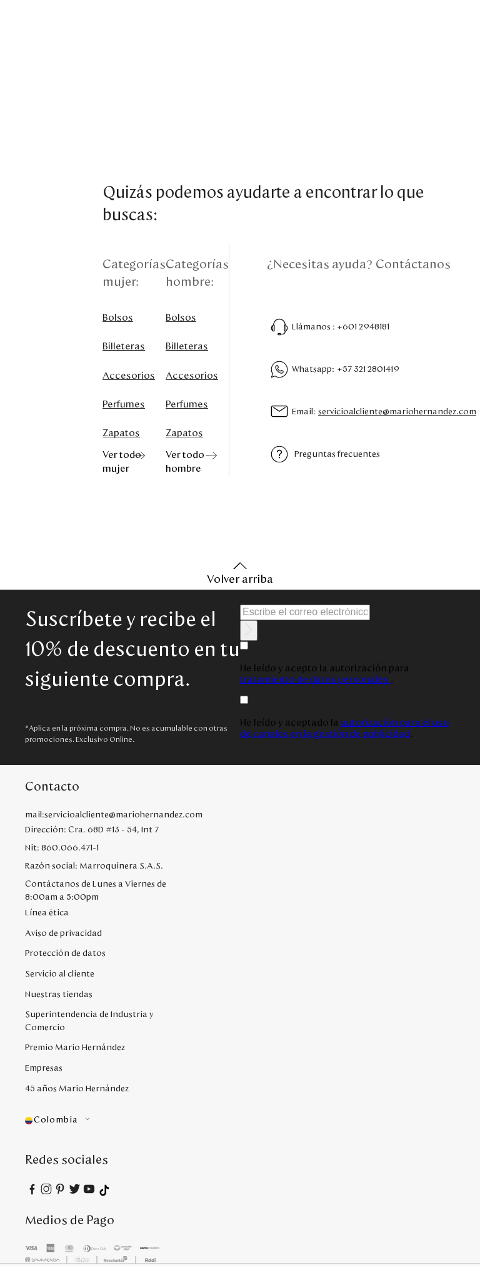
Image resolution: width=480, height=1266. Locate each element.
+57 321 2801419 (368, 369)
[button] (96, 1120)
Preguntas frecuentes (337, 454)
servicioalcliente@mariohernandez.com (397, 411)
